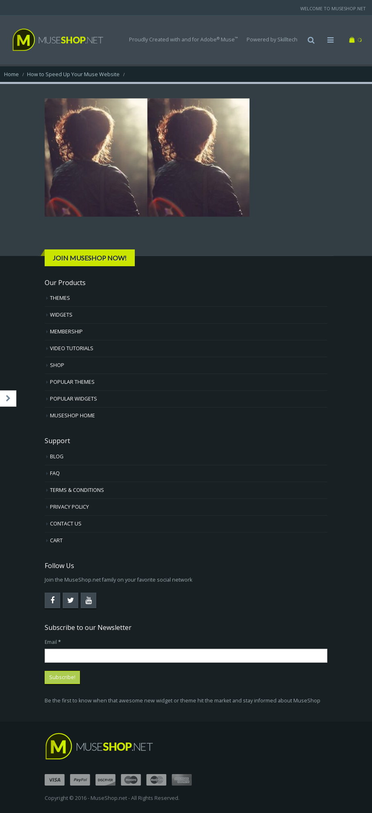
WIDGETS (61, 314)
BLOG (57, 456)
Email (53, 642)
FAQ (55, 473)
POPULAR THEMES (72, 381)
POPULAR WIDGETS (73, 398)
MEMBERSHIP (66, 331)
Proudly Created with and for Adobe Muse (183, 39)
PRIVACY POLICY (69, 506)
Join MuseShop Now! (90, 258)
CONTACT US (66, 523)
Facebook (52, 600)
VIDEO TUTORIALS (71, 348)
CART (56, 540)
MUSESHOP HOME (72, 415)
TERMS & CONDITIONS (77, 490)
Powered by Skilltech (272, 39)
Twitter (70, 600)
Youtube (88, 600)
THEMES (60, 297)
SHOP (57, 365)
